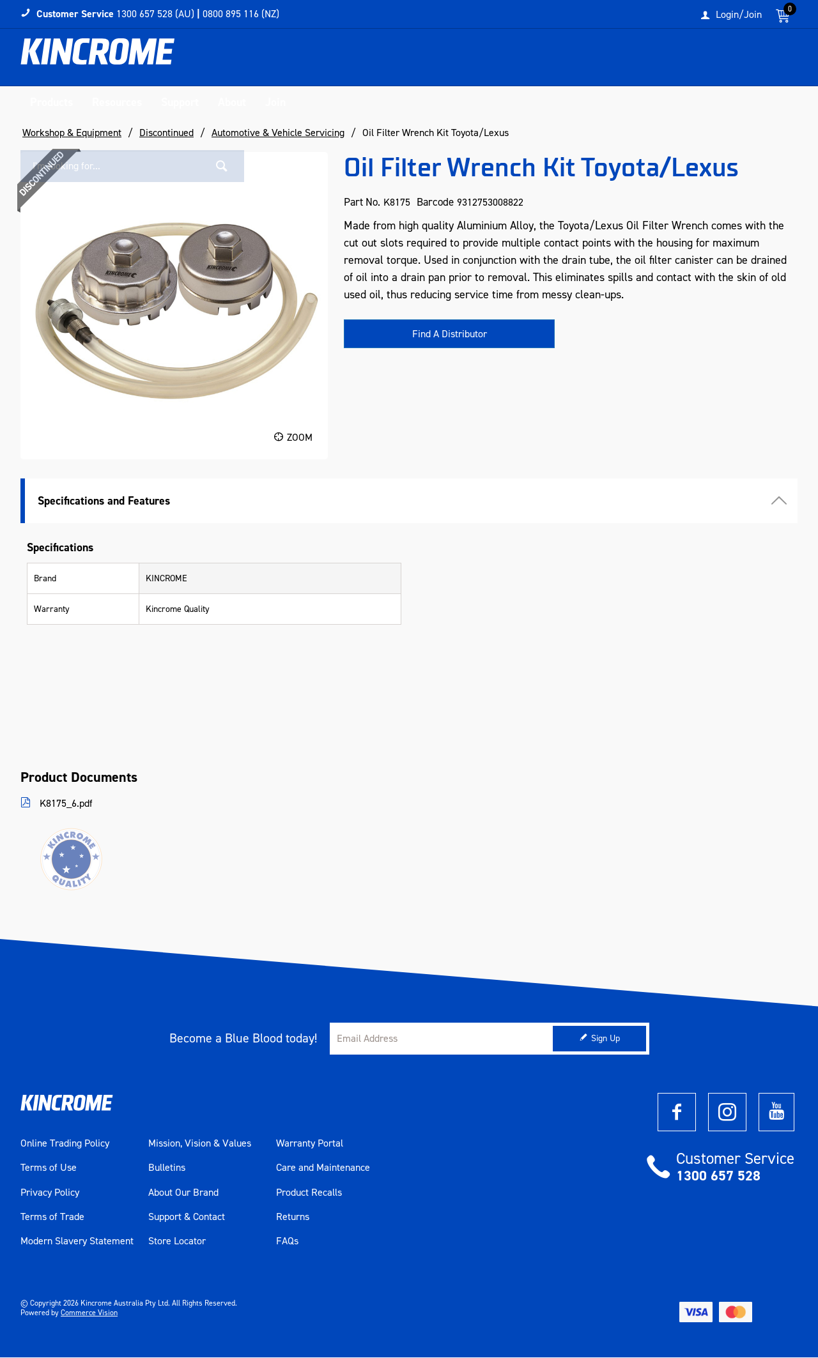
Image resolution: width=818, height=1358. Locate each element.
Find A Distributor (449, 334)
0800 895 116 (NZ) (241, 13)
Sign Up (605, 1039)
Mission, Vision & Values (199, 1144)
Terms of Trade (52, 1217)
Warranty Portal (309, 1144)
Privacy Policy (49, 1192)
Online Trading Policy (64, 1144)
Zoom (300, 437)
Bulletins (166, 1168)
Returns (292, 1217)
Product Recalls (309, 1192)
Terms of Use (48, 1168)
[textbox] (666, 61)
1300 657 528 (718, 1176)
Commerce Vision (89, 1313)
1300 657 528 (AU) (155, 13)
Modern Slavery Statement (77, 1241)
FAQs (287, 1241)
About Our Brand (183, 1192)
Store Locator (177, 1241)
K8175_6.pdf (65, 804)
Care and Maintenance (323, 1168)
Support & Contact (186, 1217)
